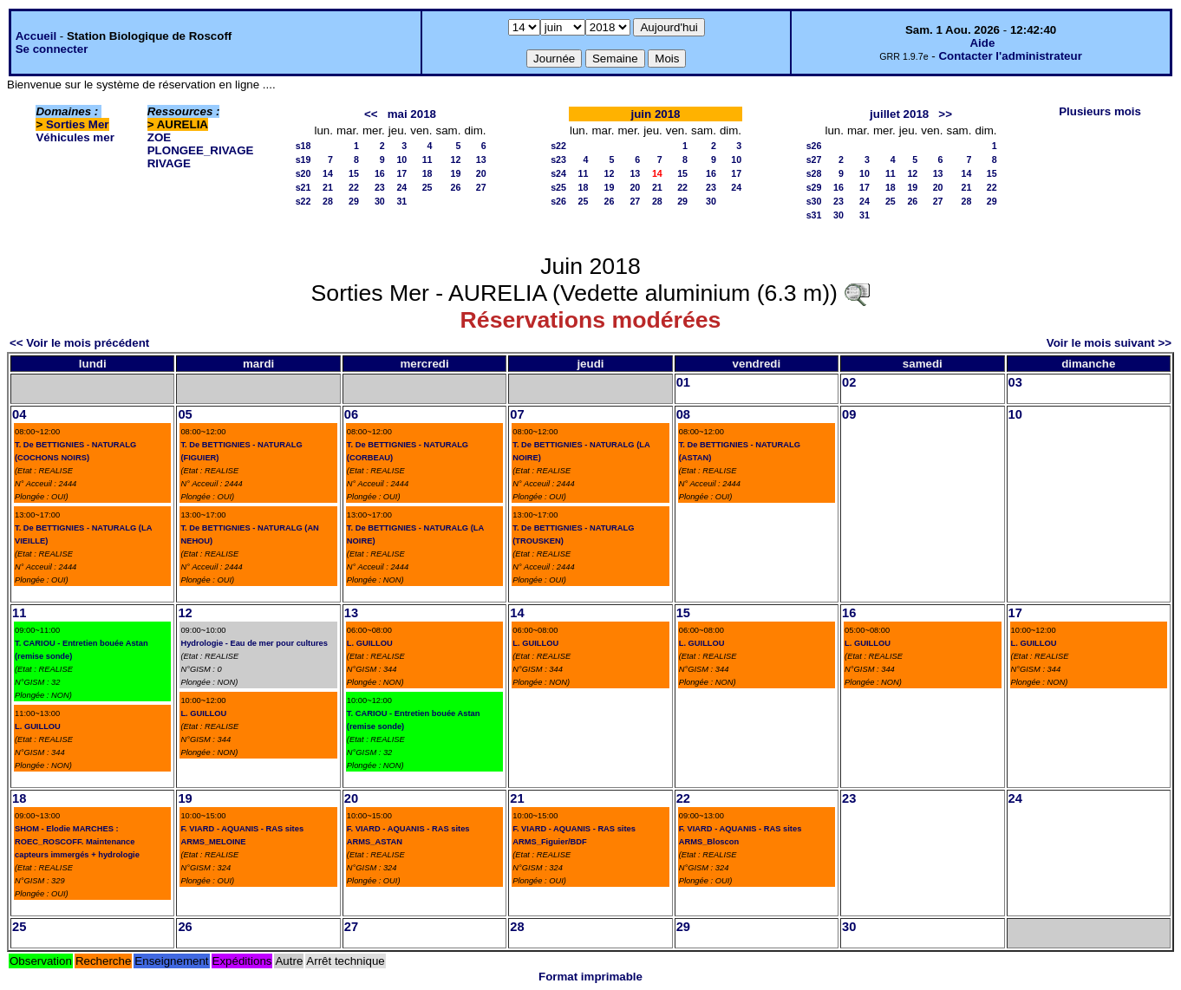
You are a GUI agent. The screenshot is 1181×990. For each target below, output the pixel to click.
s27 (814, 159)
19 (456, 173)
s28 (814, 173)
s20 (303, 173)
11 (427, 159)
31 (401, 201)
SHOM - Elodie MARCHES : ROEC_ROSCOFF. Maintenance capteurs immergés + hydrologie (77, 841)
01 (683, 382)
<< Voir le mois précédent (79, 342)
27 (481, 187)
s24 (558, 173)
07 (517, 414)
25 (427, 187)
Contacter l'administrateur (1009, 55)
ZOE (159, 137)
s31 (814, 215)
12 (456, 159)
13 (481, 159)
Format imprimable (590, 976)
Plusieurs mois (1100, 111)
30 (380, 201)
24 (401, 187)
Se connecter (52, 48)
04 (19, 414)
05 (185, 414)
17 (401, 173)
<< (371, 113)
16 (380, 173)
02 (849, 382)
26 (456, 187)
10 (401, 159)
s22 (303, 201)
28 (328, 201)
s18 (303, 145)
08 (683, 414)
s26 (558, 201)
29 (354, 201)
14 (328, 173)
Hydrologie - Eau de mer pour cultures (254, 643)
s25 (558, 187)
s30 (814, 201)
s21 (303, 187)
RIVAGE (169, 163)
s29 (814, 187)
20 (481, 173)
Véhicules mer (75, 137)
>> (945, 113)
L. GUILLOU (38, 726)
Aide (982, 42)
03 (1015, 382)
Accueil (36, 35)
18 (427, 173)
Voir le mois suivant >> (1109, 342)
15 (354, 173)
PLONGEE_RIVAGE (200, 150)
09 (849, 414)
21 (328, 187)
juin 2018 (655, 113)
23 (380, 187)
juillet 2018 (899, 113)
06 (351, 414)
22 (354, 187)
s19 (303, 159)
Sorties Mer (77, 124)
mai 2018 (412, 113)
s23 (558, 159)
